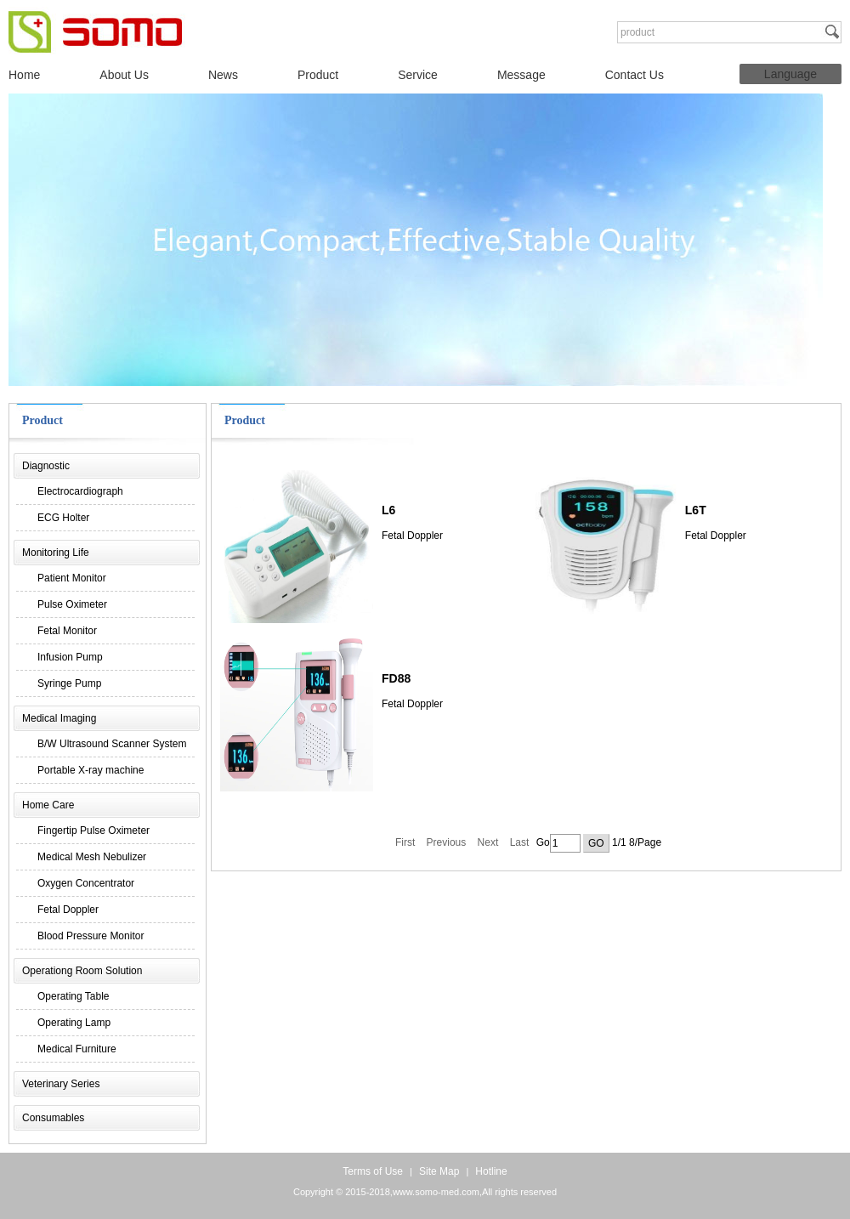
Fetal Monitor (67, 631)
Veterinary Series (60, 1084)
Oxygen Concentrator (85, 883)
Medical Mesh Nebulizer (91, 857)
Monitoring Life (55, 552)
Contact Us (634, 75)
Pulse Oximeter (72, 604)
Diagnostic (46, 466)
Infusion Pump (70, 657)
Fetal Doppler (68, 910)
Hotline (491, 1171)
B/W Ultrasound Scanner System (111, 744)
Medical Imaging (59, 718)
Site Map (439, 1171)
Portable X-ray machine (90, 770)
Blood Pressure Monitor (90, 936)
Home (24, 75)
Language (790, 74)
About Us (124, 75)
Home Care (48, 805)
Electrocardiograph (80, 491)
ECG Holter (63, 518)
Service (418, 75)
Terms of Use (373, 1171)
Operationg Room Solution (82, 971)
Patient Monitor (71, 578)
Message (521, 75)
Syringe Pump (69, 683)
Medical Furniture (76, 1049)
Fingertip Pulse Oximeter (93, 830)
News (223, 75)
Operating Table (73, 996)
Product (318, 75)
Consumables (53, 1118)
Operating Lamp (73, 1023)
